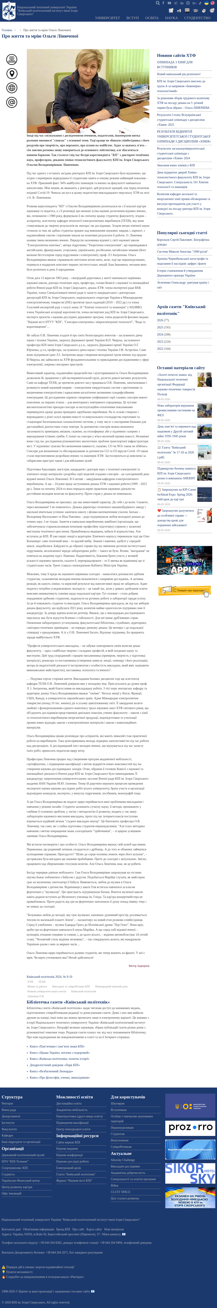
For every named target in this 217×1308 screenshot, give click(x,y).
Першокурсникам (122, 1127)
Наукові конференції (69, 1155)
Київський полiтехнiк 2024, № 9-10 (49, 976)
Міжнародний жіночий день (111, 986)
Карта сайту (94, 1229)
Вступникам (119, 1110)
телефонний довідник (138, 1242)
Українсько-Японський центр (21, 1180)
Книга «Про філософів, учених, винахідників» (60, 1077)
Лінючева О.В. (35, 996)
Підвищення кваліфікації (72, 1122)
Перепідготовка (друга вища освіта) (79, 1116)
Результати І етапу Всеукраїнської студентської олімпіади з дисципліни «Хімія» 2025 (181, 119)
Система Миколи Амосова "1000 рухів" (182, 251)
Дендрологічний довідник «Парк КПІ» (55, 1065)
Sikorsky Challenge (123, 1160)
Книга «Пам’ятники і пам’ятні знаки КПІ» (57, 1046)
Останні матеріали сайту (181, 367)
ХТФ (30, 981)
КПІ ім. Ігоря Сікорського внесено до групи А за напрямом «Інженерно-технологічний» (181, 86)
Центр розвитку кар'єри (17, 1187)
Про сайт (78, 1229)
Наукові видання (67, 1148)
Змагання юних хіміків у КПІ (176, 165)
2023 (160, 341)
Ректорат (7, 1103)
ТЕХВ (41, 981)
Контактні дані (11, 1229)
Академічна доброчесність (128, 1173)
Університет (107, 18)
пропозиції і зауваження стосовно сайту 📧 (66, 1291)
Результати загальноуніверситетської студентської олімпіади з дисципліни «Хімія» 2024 (181, 153)
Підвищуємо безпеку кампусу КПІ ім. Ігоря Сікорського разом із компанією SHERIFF (176, 473)
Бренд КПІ (63, 1229)
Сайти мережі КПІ (68, 1142)
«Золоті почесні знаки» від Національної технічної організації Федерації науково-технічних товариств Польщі (176, 384)
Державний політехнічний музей (23, 1155)
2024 (160, 334)
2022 (160, 348)
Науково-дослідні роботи (72, 1161)
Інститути (8, 1122)
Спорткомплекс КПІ (15, 1168)
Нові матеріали (114, 1229)
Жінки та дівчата (37, 986)
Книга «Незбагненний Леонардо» (51, 1071)
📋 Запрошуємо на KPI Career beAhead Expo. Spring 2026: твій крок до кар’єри (176, 494)
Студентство (197, 18)
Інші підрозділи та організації (21, 1142)
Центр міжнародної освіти (73, 1129)
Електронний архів (68, 1168)
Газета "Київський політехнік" (76, 1174)
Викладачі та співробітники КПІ (71, 986)
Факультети (9, 1129)
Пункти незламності (19, 1272)
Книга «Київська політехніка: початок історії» (60, 1058)
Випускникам (120, 1140)
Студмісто (8, 1174)
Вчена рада (9, 1110)
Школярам (117, 1103)
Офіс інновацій (11, 1193)
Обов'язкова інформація (38, 1229)
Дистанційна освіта (69, 1103)
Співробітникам (121, 1146)
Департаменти (11, 1116)
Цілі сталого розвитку (125, 1198)
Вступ (132, 18)
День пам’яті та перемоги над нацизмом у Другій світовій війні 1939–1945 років (176, 431)
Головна (7, 30)
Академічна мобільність (72, 1110)
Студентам (118, 1134)
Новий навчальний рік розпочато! (179, 74)
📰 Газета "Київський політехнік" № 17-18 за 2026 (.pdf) (175, 452)
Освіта (152, 18)
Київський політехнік (83, 991)
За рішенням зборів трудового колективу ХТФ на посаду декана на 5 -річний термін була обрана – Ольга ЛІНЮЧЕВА (183, 103)
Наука (171, 18)
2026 (160, 320)
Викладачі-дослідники (125, 1166)
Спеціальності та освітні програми (133, 1179)
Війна (114, 1185)
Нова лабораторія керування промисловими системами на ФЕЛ (176, 410)
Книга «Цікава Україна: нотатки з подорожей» (60, 1052)
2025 (160, 327)
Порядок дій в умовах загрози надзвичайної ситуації (40, 1267)
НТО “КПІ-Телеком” (15, 1161)
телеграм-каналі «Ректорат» (66, 1277)
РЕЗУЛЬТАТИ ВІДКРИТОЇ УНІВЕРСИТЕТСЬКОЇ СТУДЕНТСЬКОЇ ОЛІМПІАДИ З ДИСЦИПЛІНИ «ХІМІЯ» (184, 136)
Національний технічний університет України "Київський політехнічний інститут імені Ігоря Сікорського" (47, 11)
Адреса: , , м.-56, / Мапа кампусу (61, 1234)
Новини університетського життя (46, 991)
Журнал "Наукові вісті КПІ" (74, 1180)
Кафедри (7, 1135)
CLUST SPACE (121, 1192)
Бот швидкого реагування (86, 1252)
